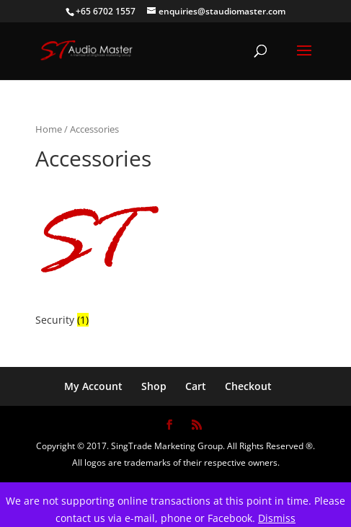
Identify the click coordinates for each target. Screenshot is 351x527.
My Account (93, 386)
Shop (153, 386)
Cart (195, 386)
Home (48, 129)
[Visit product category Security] (98, 253)
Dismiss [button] (277, 518)
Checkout (248, 386)
